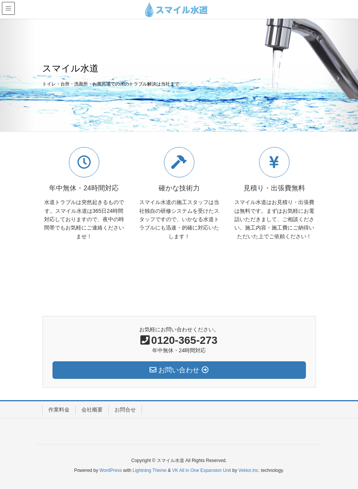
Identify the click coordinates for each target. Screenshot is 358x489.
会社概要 (92, 410)
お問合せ (125, 410)
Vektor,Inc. (248, 470)
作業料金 (59, 410)
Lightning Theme (150, 470)
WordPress (110, 470)
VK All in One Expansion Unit (201, 470)
